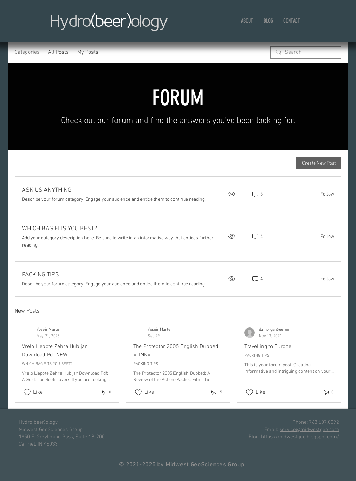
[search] (305, 52)
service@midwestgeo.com (309, 429)
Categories (27, 52)
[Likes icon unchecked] (27, 392)
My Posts (87, 52)
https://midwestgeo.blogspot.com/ (300, 437)
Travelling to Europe (267, 346)
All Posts (58, 52)
